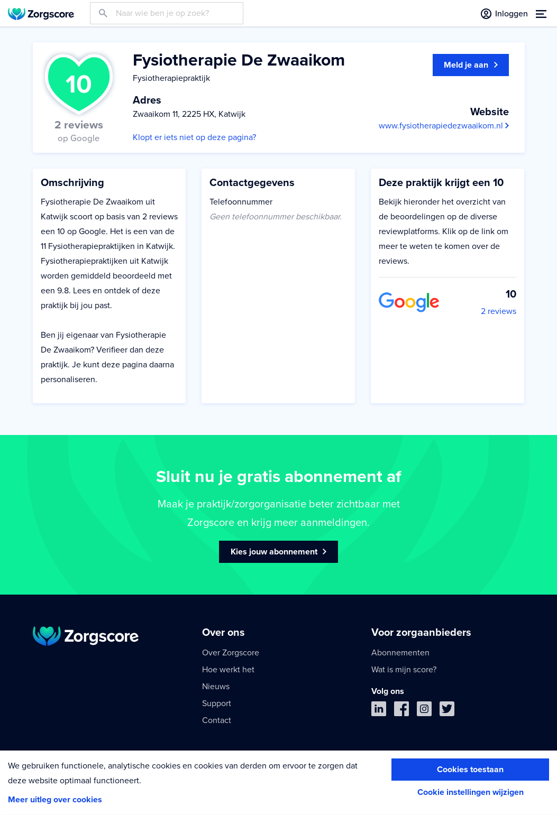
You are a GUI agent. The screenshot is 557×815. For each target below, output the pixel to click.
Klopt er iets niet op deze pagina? (194, 137)
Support (216, 703)
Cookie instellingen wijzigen (470, 792)
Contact (216, 720)
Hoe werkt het (228, 669)
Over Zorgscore (230, 652)
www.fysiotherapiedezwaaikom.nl (444, 126)
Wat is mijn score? (403, 669)
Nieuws (216, 686)
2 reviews (498, 311)
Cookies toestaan (470, 769)
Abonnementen (400, 652)
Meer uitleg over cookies (55, 799)
